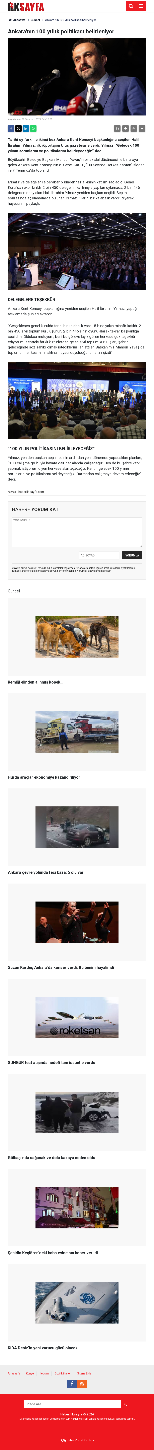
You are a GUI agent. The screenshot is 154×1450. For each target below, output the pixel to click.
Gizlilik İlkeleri (63, 1373)
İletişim (44, 1373)
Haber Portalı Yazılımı (80, 1440)
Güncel (35, 20)
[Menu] (141, 6)
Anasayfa (16, 20)
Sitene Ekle (84, 1373)
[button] (125, 128)
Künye (30, 1373)
